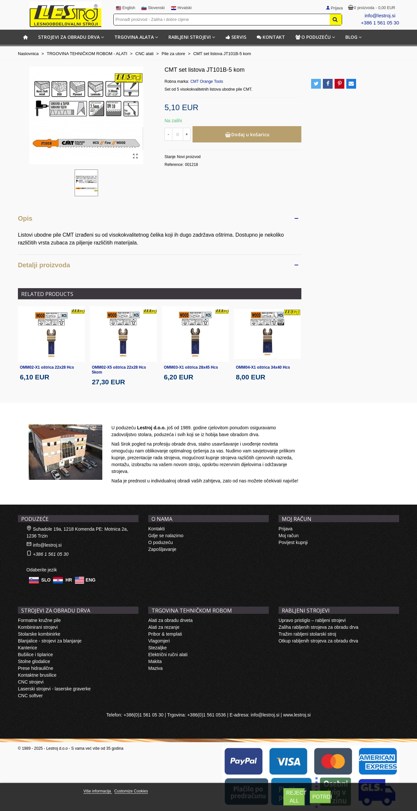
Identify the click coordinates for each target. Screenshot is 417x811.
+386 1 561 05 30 (380, 22)
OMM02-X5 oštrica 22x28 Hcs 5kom (119, 370)
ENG (90, 579)
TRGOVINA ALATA (134, 37)
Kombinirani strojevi (38, 627)
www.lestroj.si (297, 714)
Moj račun (288, 535)
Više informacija (97, 791)
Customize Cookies (131, 791)
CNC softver (30, 695)
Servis (235, 37)
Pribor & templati (165, 634)
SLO (46, 579)
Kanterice (27, 647)
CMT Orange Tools (206, 81)
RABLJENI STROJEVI (189, 37)
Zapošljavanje (162, 549)
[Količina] (177, 134)
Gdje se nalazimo (165, 535)
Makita (155, 661)
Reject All (295, 797)
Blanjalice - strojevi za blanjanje (49, 640)
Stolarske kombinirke (39, 634)
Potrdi (321, 797)
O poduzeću (313, 37)
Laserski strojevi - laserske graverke (54, 688)
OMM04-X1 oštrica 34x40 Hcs (263, 367)
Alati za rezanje (164, 627)
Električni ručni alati (168, 654)
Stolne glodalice (34, 661)
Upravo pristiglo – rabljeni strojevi (312, 620)
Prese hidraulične (35, 668)
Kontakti (156, 528)
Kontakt (271, 37)
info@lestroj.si (380, 15)
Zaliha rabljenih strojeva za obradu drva (318, 627)
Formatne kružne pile (39, 620)
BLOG (351, 37)
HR (68, 579)
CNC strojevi (31, 682)
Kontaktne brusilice (37, 675)
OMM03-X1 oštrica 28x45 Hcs (191, 367)
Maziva (155, 668)
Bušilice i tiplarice (35, 654)
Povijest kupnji (293, 542)
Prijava (286, 528)
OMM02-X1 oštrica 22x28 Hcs (47, 367)
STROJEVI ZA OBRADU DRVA (69, 37)
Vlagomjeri (159, 640)
